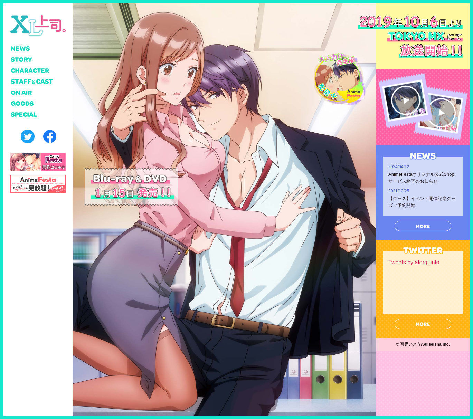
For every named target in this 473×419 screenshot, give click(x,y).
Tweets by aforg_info (413, 262)
